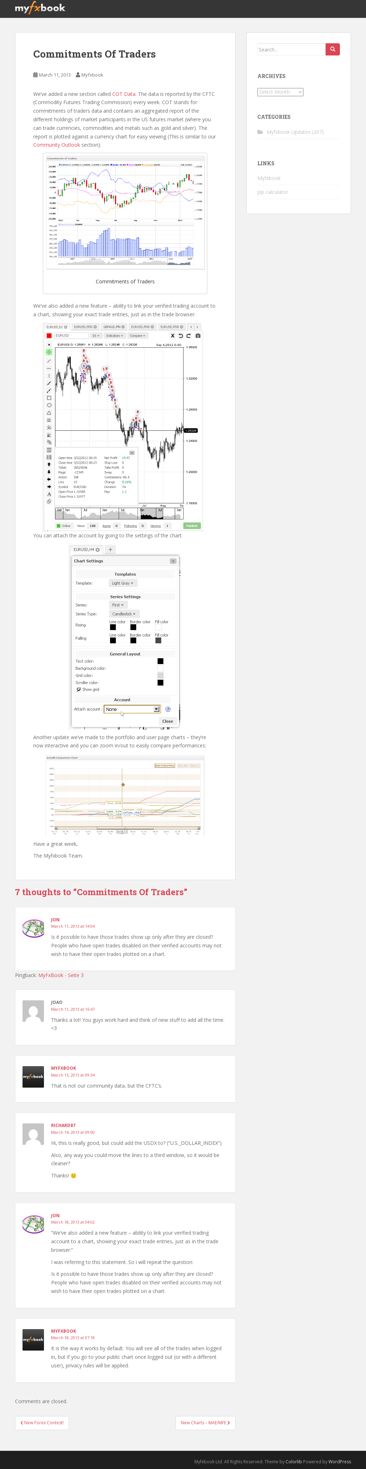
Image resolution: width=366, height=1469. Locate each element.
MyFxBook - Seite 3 (61, 975)
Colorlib (294, 1462)
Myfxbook (92, 75)
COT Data (123, 94)
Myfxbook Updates (289, 131)
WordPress (339, 1462)
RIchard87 (63, 1125)
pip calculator (272, 192)
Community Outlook (56, 144)
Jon (55, 920)
